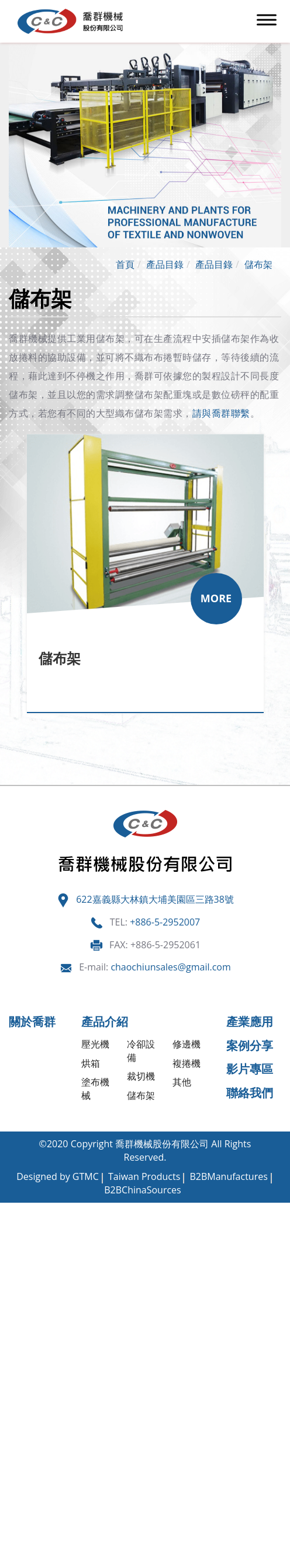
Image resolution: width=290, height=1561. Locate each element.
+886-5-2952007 (165, 922)
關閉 (9, 1209)
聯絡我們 (249, 1093)
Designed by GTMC (57, 1176)
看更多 (18, 1342)
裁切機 (141, 1076)
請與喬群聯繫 (221, 413)
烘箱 (90, 1063)
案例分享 (249, 1045)
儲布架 (258, 264)
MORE (216, 598)
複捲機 (186, 1063)
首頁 (125, 264)
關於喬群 (32, 1021)
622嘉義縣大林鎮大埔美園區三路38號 (155, 899)
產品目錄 (165, 264)
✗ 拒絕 (13, 1248)
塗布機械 (95, 1088)
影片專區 (249, 1069)
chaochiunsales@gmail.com (170, 967)
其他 (181, 1081)
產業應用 (249, 1021)
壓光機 (95, 1044)
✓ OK (214, 1554)
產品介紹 (104, 1021)
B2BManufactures (228, 1176)
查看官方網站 (67, 1342)
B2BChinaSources (142, 1189)
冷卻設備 (141, 1051)
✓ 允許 (13, 1235)
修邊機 (186, 1044)
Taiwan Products (144, 1176)
